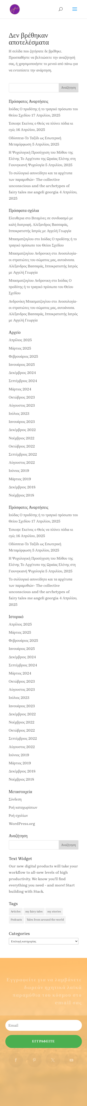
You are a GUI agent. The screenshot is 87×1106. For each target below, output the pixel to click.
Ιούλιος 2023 (19, 413)
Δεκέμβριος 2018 (22, 487)
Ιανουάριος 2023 (22, 421)
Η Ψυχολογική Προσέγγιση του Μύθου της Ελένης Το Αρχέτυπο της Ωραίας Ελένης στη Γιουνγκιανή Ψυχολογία (42, 158)
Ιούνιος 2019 (19, 470)
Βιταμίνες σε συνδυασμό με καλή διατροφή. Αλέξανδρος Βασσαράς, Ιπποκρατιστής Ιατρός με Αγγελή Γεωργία (41, 224)
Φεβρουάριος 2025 (23, 356)
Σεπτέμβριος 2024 (23, 381)
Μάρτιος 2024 (20, 389)
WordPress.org (22, 823)
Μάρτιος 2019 (20, 479)
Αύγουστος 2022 (22, 462)
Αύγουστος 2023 (22, 405)
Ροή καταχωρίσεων (23, 807)
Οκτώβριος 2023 (22, 397)
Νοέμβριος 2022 (22, 438)
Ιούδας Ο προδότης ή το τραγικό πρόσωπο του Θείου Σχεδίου (41, 286)
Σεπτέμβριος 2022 (23, 454)
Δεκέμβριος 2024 (22, 372)
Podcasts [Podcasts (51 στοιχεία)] (16, 919)
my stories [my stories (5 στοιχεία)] (54, 911)
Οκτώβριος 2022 (22, 446)
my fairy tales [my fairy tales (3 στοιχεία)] (34, 911)
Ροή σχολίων (18, 815)
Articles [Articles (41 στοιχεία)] (16, 911)
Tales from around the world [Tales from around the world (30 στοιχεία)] (45, 919)
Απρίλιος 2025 (20, 340)
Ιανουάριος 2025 (22, 364)
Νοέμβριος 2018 (21, 495)
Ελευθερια (16, 218)
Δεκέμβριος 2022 (22, 430)
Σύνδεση (15, 799)
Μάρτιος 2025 (20, 348)
